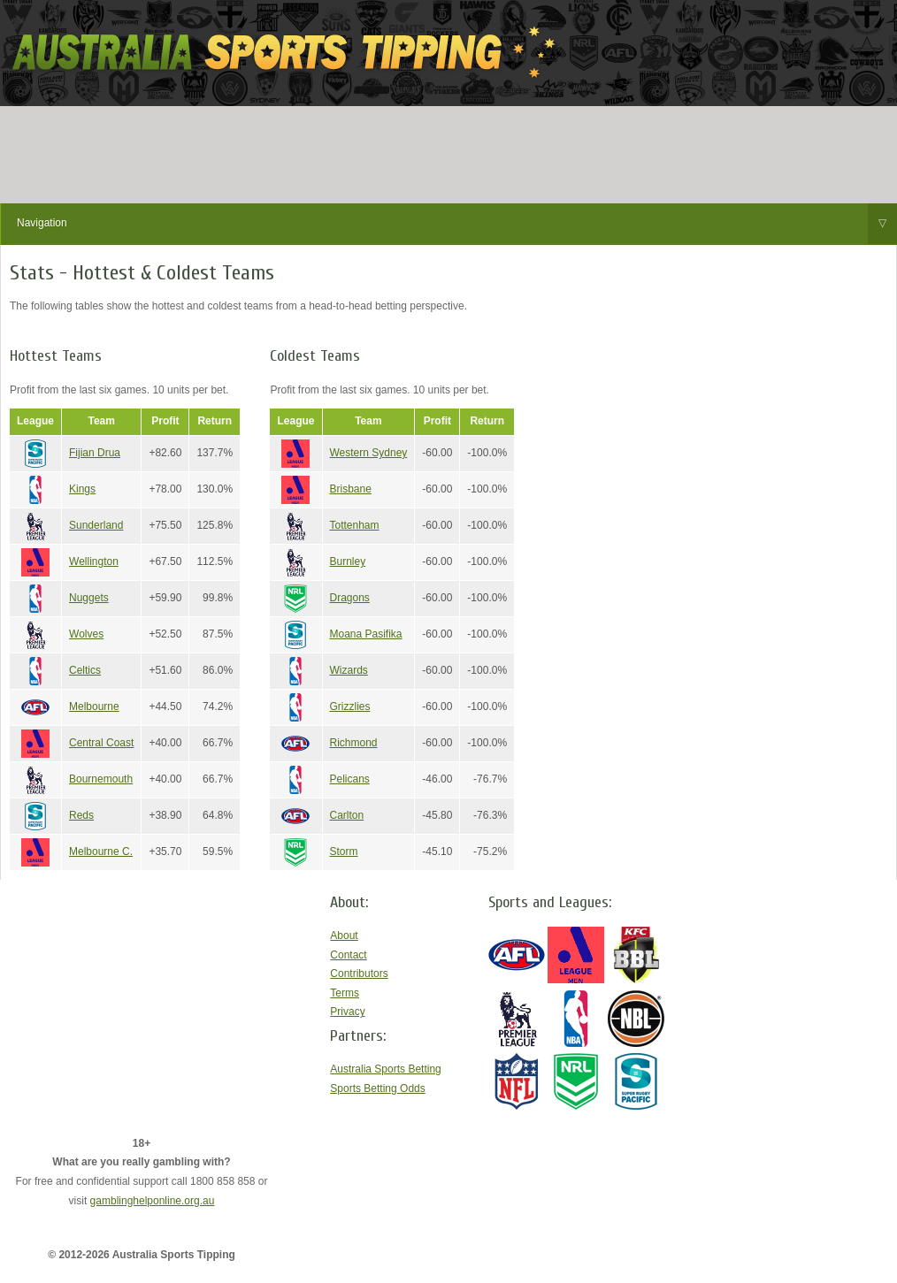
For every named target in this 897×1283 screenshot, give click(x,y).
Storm (344, 851)
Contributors (358, 973)
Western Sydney (369, 453)
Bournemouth (101, 779)
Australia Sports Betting (385, 1069)
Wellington (94, 561)
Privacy (347, 1011)
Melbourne (94, 706)
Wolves (86, 634)
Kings (82, 489)
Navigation (457, 223)
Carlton (347, 815)
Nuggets (89, 598)
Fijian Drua (94, 453)
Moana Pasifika (366, 634)
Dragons (350, 598)
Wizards (349, 670)
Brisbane (351, 489)
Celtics (85, 670)
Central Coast (101, 743)
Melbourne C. (101, 851)
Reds (81, 815)
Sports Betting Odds (377, 1088)
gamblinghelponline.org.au (152, 1201)
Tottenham (355, 525)
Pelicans (350, 779)
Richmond (354, 743)
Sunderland (96, 525)
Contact (348, 955)
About (343, 935)
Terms (344, 993)
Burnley (348, 561)
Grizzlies (350, 706)
